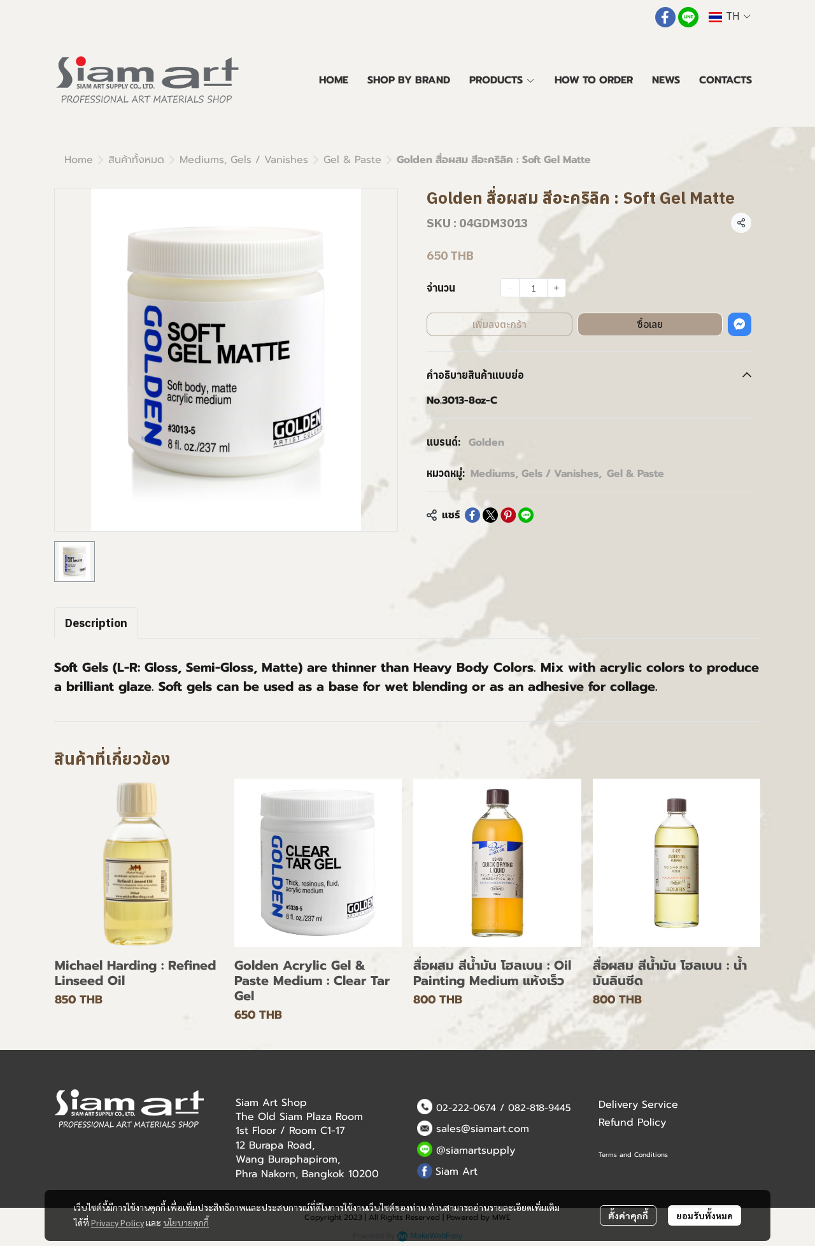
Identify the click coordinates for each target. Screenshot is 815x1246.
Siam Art (457, 1171)
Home (78, 159)
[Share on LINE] (526, 515)
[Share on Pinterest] (508, 515)
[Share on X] (490, 515)
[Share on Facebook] (472, 515)
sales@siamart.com (482, 1128)
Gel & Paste (352, 159)
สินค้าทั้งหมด (136, 159)
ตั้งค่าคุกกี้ (628, 1215)
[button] (729, 17)
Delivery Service (638, 1104)
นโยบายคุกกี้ (186, 1222)
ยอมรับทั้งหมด (704, 1215)
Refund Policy (632, 1122)
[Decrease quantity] (510, 288)
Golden (486, 442)
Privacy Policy (117, 1222)
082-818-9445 (539, 1108)
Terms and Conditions (633, 1154)
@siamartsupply (475, 1150)
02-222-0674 (466, 1108)
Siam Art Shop (271, 1102)
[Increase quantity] (556, 288)
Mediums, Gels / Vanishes (244, 159)
